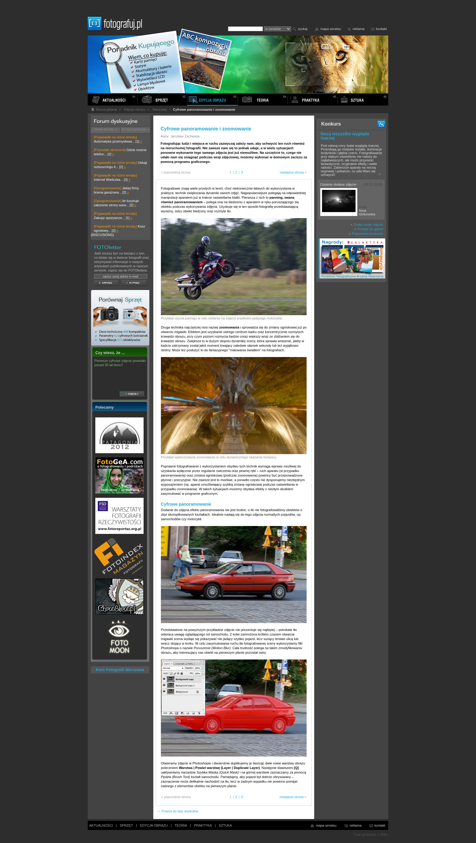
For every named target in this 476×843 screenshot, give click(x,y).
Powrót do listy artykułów (177, 811)
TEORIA (181, 825)
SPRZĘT (126, 825)
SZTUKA (225, 825)
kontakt (381, 29)
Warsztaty (159, 109)
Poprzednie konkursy (365, 233)
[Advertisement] (351, 380)
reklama (358, 29)
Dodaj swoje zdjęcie (366, 224)
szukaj (302, 29)
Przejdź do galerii (368, 229)
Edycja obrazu (134, 109)
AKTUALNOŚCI (101, 825)
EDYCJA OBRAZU (154, 825)
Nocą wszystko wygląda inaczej (345, 135)
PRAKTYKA (203, 825)
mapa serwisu (331, 29)
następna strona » (293, 172)
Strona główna (104, 109)
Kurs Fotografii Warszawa (120, 669)
